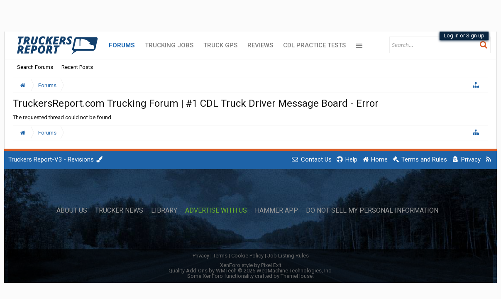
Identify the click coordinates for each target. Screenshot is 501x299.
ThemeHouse (297, 276)
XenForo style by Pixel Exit (250, 265)
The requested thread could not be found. (62, 117)
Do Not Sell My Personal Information (372, 210)
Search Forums (35, 67)
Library (164, 210)
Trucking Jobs (169, 45)
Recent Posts (77, 67)
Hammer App (276, 210)
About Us (71, 210)
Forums (122, 45)
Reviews (260, 45)
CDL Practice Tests (314, 45)
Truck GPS (220, 45)
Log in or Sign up (464, 35)
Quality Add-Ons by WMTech (250, 270)
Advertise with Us (216, 210)
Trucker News (119, 210)
